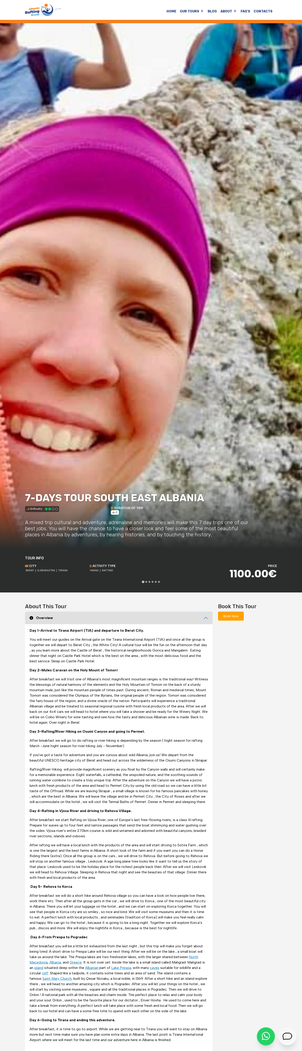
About (226, 11)
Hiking (94, 570)
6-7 (114, 512)
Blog (212, 11)
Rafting (107, 570)
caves (154, 968)
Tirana (63, 570)
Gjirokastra (46, 570)
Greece (76, 962)
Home (171, 11)
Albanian (91, 968)
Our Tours (189, 11)
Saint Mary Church (57, 978)
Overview (41, 618)
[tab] (143, 582)
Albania (55, 962)
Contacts (263, 11)
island (38, 968)
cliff (45, 973)
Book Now (230, 616)
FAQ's (245, 11)
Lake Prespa (121, 968)
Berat (30, 570)
